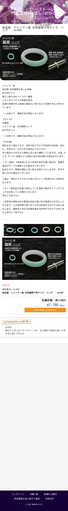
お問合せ (49, 499)
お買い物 (34, 494)
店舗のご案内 (50, 494)
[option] (10, 230)
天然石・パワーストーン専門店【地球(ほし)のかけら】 (34, 13)
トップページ (17, 494)
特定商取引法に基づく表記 (27, 499)
